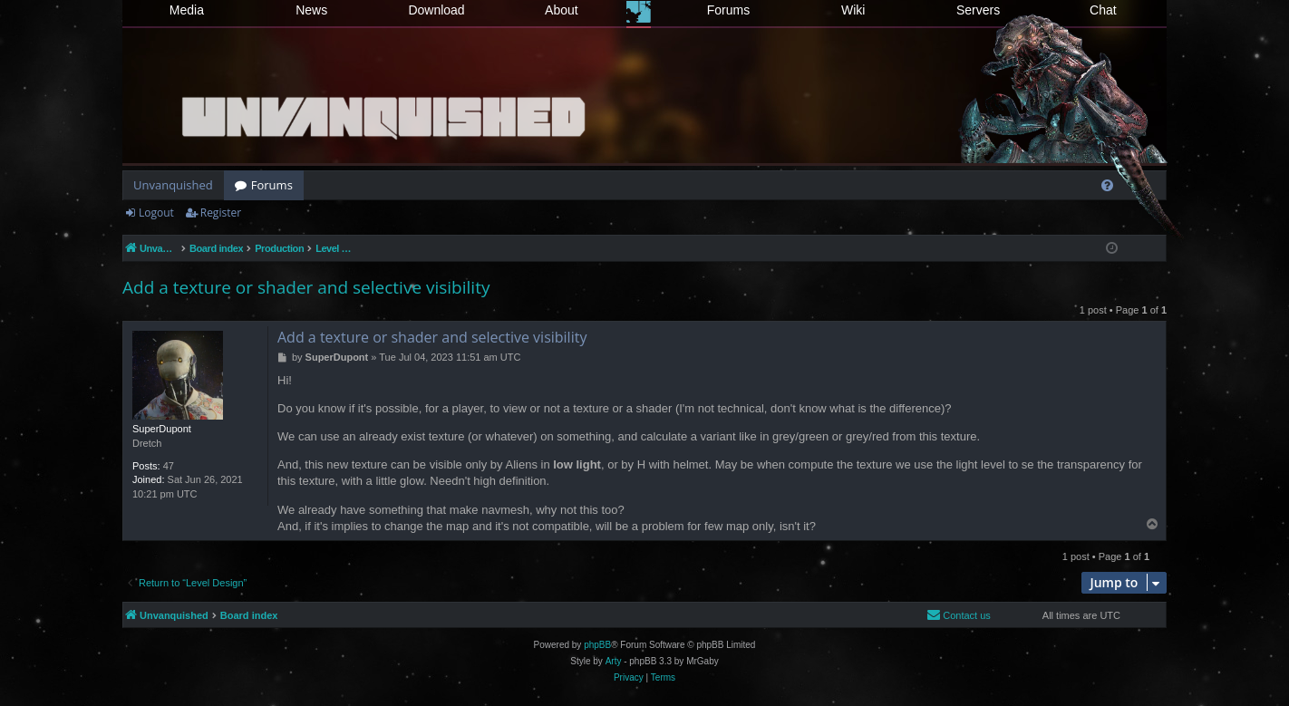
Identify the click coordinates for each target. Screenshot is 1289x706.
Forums (728, 10)
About (561, 10)
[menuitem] (1107, 185)
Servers (978, 10)
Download (436, 10)
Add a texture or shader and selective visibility (305, 287)
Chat (1103, 10)
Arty (614, 661)
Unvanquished (173, 185)
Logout (156, 212)
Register (220, 212)
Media (187, 10)
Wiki (853, 10)
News (311, 10)
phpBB (597, 645)
